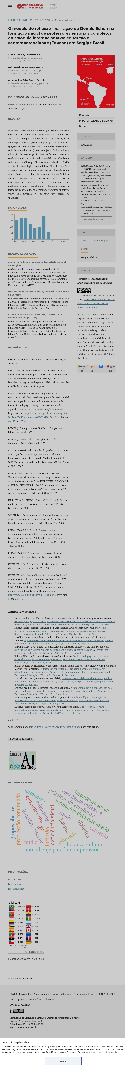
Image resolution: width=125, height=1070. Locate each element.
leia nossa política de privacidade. (104, 1052)
